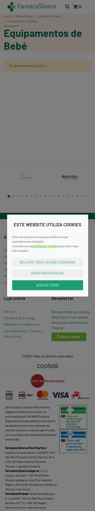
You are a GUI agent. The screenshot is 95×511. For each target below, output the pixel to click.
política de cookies (45, 245)
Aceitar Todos (47, 285)
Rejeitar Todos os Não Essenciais (47, 262)
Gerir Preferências (47, 273)
